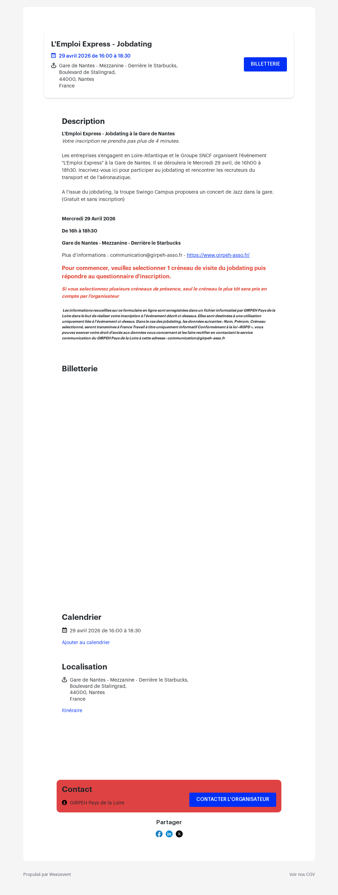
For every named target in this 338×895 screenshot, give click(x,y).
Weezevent (60, 874)
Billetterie (265, 64)
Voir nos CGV (302, 874)
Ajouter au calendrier (86, 642)
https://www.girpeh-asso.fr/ (218, 255)
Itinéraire (72, 710)
